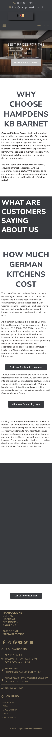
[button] (4, 25)
